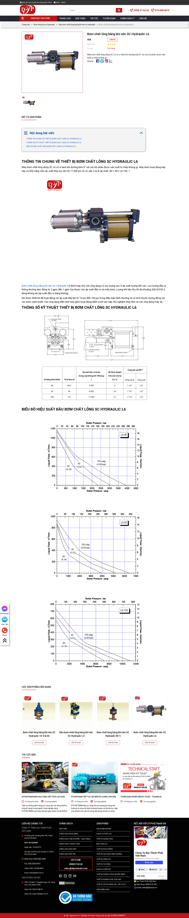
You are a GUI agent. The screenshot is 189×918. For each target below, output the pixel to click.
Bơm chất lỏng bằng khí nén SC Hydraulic (44, 285)
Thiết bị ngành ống (104, 839)
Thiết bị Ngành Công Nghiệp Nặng (110, 874)
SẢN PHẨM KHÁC (103, 889)
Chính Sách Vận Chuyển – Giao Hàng (74, 839)
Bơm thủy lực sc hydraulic (44, 25)
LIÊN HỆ (112, 40)
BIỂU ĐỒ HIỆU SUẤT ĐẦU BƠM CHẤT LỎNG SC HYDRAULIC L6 (51, 146)
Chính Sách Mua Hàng (68, 834)
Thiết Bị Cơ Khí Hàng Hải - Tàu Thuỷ (111, 884)
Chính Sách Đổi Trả (67, 854)
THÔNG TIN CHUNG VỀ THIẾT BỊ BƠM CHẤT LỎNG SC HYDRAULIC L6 (54, 139)
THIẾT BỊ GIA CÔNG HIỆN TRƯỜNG (109, 854)
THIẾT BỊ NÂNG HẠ (103, 859)
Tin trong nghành (50, 802)
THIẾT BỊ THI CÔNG (103, 864)
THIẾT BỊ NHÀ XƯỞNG (104, 849)
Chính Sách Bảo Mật (67, 849)
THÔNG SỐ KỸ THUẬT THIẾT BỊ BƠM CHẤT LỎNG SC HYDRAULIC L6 (53, 142)
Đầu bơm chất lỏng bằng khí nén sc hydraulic (77, 25)
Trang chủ (26, 25)
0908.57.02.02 (141, 10)
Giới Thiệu (63, 829)
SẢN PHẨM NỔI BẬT (103, 829)
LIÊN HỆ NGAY (39, 743)
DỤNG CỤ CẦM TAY (103, 869)
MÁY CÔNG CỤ (101, 844)
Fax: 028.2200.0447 (32, 864)
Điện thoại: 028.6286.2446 (35, 859)
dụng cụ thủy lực (104, 834)
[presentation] (23, 709)
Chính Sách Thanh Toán (69, 844)
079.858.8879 (162, 10)
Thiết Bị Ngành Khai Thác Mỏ (108, 879)
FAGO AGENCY (119, 915)
